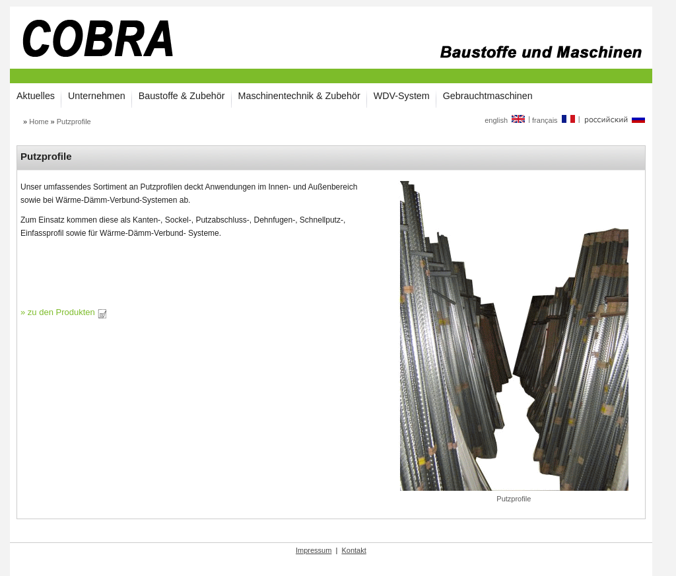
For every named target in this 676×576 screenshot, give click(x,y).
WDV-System (402, 95)
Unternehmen (96, 95)
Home (38, 122)
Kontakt (353, 550)
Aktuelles (36, 95)
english (505, 120)
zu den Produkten (67, 312)
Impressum (313, 550)
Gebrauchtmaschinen (488, 95)
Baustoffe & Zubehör (182, 95)
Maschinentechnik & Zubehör (299, 95)
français (554, 120)
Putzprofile (74, 122)
